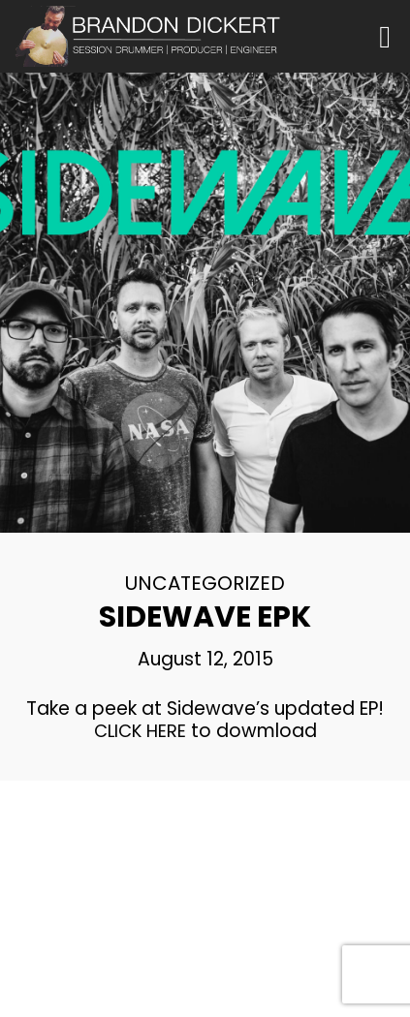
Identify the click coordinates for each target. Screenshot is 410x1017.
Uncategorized (205, 583)
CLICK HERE (140, 731)
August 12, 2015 (205, 659)
